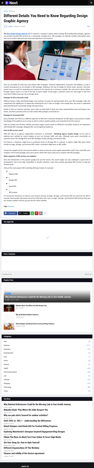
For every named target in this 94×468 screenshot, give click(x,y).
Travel (47, 391)
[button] (2, 3)
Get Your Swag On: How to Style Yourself (22, 442)
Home (6, 11)
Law (47, 376)
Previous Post (7, 274)
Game (47, 361)
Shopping (47, 383)
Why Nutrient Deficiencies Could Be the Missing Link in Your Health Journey (38, 297)
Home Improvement (47, 372)
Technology (47, 387)
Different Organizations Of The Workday (21, 448)
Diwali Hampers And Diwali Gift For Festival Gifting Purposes (35, 324)
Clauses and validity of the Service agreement (24, 453)
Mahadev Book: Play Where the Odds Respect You (31, 306)
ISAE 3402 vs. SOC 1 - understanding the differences (27, 420)
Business (12, 11)
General (47, 364)
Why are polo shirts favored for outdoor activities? (26, 415)
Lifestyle (47, 380)
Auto (47, 342)
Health (47, 368)
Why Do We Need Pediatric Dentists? (27, 315)
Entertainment (47, 353)
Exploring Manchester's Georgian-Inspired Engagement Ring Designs (34, 431)
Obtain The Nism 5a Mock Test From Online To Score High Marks (32, 437)
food (47, 357)
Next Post (88, 274)
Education (47, 349)
